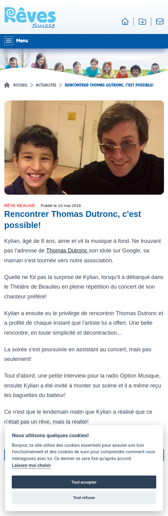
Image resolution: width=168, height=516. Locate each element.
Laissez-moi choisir (31, 465)
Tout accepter (84, 482)
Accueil (20, 85)
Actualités (46, 85)
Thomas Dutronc (67, 250)
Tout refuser (84, 497)
